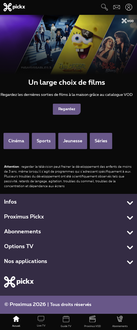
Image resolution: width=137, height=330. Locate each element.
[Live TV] (41, 322)
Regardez (66, 109)
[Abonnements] (120, 322)
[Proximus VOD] (92, 322)
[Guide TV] (65, 322)
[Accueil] (16, 322)
